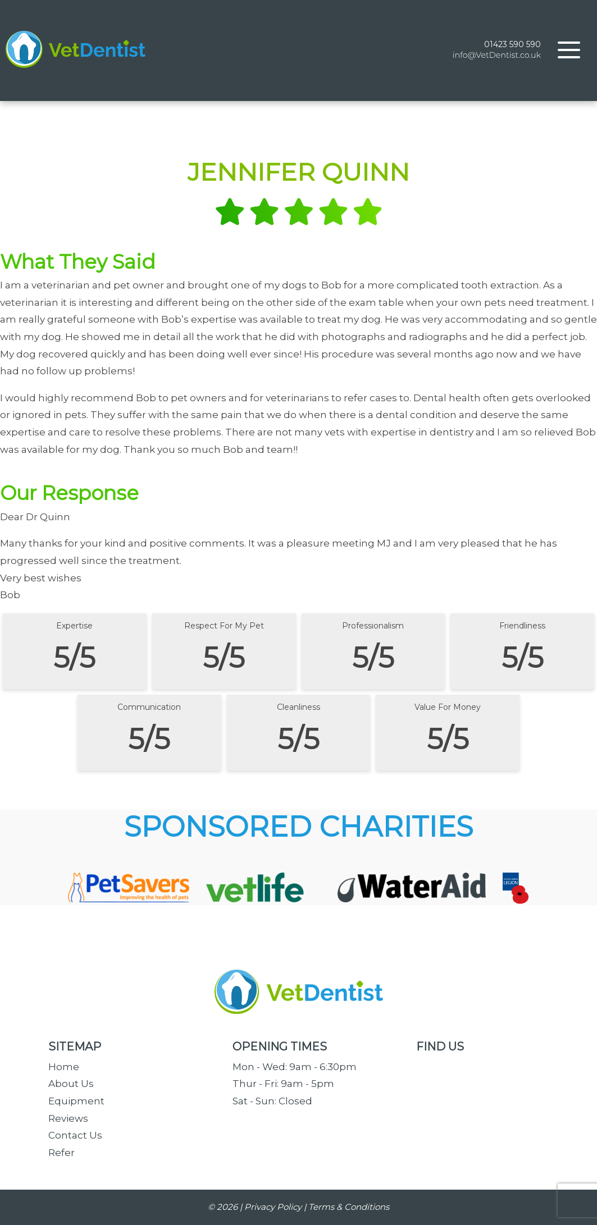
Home (63, 1066)
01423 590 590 (512, 44)
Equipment (76, 1101)
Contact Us (75, 1135)
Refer (61, 1152)
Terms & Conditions (348, 1206)
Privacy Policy (273, 1206)
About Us (71, 1083)
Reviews (68, 1118)
